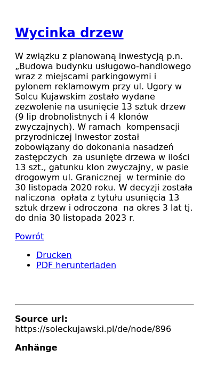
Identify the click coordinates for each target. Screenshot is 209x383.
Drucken (54, 255)
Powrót (29, 236)
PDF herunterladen (76, 265)
